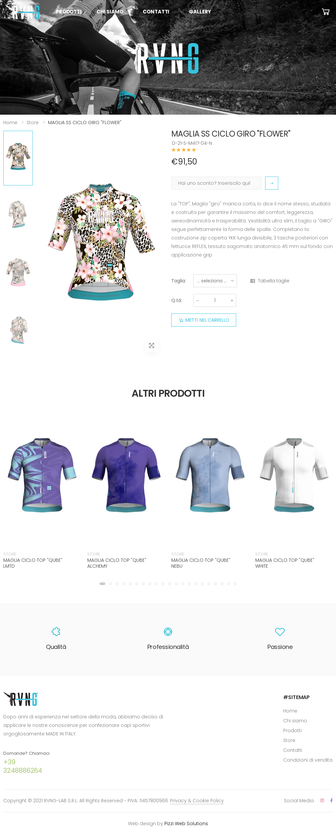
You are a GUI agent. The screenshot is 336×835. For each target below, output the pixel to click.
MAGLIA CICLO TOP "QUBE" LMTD (32, 563)
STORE (9, 554)
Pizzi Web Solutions (186, 823)
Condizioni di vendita (307, 760)
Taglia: (178, 280)
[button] (102, 584)
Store (33, 122)
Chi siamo (109, 11)
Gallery (200, 11)
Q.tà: (176, 300)
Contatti (156, 11)
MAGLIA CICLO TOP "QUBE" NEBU (200, 563)
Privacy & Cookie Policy (197, 800)
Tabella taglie (269, 280)
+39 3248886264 (22, 766)
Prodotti (69, 11)
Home (10, 122)
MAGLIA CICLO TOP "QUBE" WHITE (284, 563)
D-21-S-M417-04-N (192, 143)
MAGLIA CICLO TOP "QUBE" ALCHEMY (116, 563)
